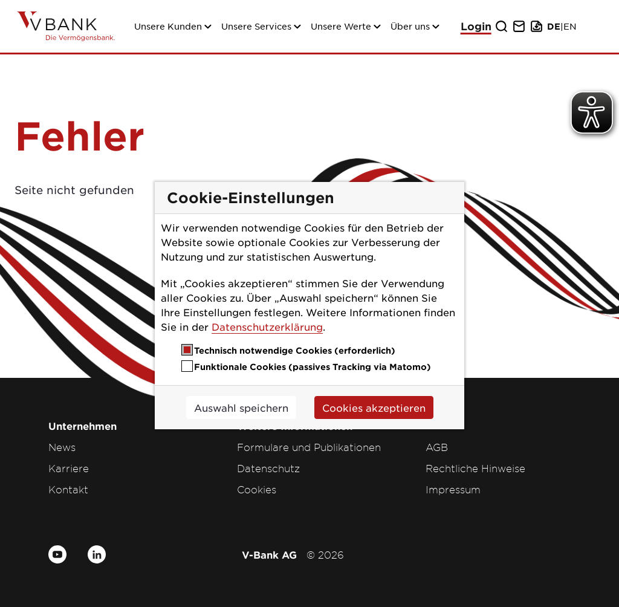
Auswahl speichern (241, 407)
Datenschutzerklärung (267, 326)
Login (476, 26)
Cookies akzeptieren (374, 407)
